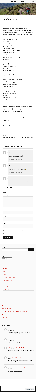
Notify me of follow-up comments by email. (13, 231)
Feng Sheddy (5, 317)
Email (4, 217)
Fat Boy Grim (5, 314)
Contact (5, 271)
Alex (16, 24)
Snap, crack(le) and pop (16, 357)
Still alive (4, 305)
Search (31, 250)
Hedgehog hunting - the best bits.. (10, 277)
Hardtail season (14, 329)
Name (4, 210)
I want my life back (18, 1)
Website (5, 224)
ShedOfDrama (21, 347)
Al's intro (5, 268)
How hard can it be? (7, 280)
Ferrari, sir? (5, 274)
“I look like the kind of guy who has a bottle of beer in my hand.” (16, 311)
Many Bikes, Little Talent (8, 289)
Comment (5, 195)
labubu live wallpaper (12, 347)
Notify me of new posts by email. (11, 234)
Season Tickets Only (7, 292)
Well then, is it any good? (7, 308)
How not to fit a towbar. (8, 283)
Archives (4, 257)
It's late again (6, 286)
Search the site (5, 248)
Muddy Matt (10, 367)
